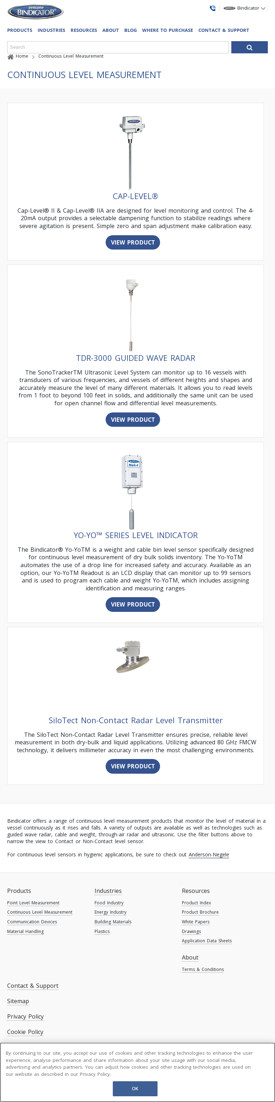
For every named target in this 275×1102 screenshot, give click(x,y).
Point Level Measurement (33, 903)
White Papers (195, 922)
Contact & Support (223, 30)
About (110, 30)
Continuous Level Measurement (39, 912)
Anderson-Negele (209, 854)
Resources (196, 891)
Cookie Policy (25, 1032)
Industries (51, 30)
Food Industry (109, 903)
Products (19, 891)
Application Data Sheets (207, 941)
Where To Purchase (167, 30)
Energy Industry (110, 912)
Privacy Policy (25, 1016)
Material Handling (25, 931)
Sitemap (18, 1001)
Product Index (196, 903)
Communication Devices (32, 922)
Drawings (191, 931)
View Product (133, 242)
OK (135, 1088)
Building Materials (113, 922)
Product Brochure (200, 912)
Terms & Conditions (203, 969)
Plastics (102, 931)
